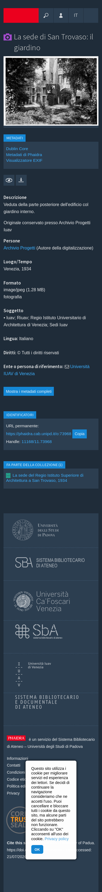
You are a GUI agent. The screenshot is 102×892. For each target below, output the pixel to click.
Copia (80, 434)
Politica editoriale (21, 786)
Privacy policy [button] (57, 839)
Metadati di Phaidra (24, 154)
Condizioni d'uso (21, 772)
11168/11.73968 (36, 441)
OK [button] (37, 849)
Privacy (13, 793)
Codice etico (17, 779)
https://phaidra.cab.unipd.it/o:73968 (38, 433)
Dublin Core (17, 148)
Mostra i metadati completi (29, 391)
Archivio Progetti (19, 248)
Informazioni (17, 758)
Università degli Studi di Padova (55, 746)
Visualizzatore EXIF (24, 160)
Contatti (13, 765)
